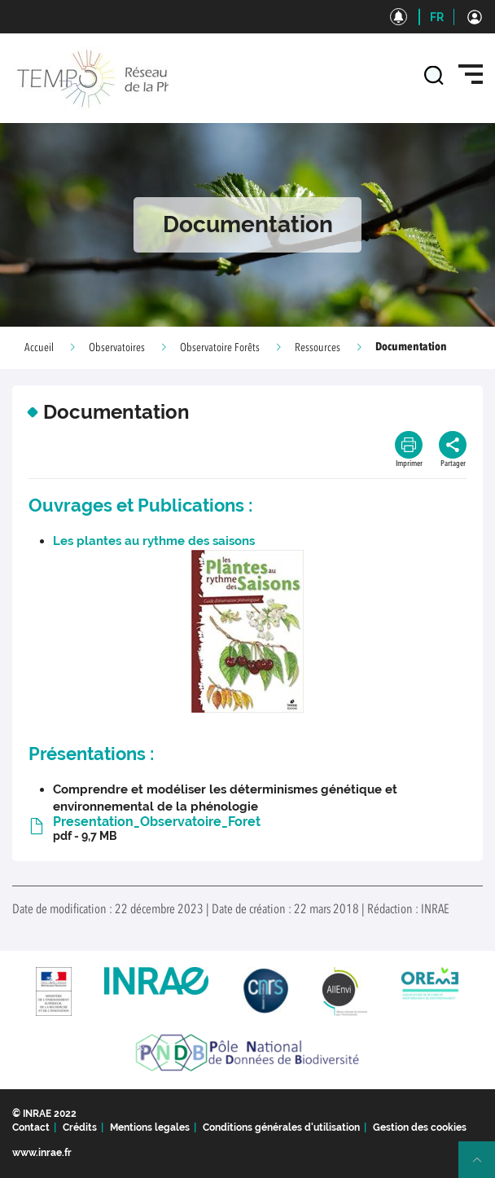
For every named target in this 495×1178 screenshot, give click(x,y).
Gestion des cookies (420, 1127)
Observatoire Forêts (220, 348)
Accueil (39, 348)
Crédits (80, 1127)
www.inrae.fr (42, 1152)
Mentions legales (150, 1127)
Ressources (317, 348)
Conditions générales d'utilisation (281, 1127)
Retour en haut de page (483, 1166)
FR (437, 17)
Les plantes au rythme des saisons (154, 541)
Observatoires (117, 348)
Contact (31, 1127)
